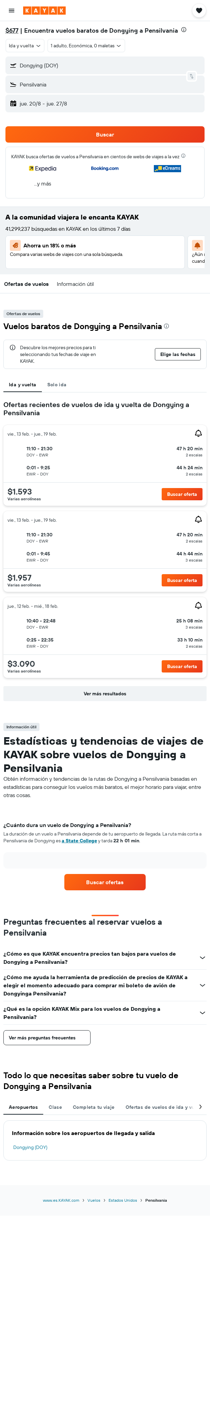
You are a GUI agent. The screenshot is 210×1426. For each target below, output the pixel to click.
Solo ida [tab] (57, 385)
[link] (105, 882)
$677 (11, 30)
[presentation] (184, 30)
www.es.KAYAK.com (61, 1200)
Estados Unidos (123, 1200)
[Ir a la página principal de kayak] (44, 10)
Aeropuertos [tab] (23, 1107)
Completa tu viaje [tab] (93, 1107)
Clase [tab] (55, 1107)
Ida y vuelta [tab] (22, 385)
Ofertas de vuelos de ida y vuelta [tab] (165, 1107)
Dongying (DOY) (30, 1147)
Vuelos (93, 1200)
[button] (11, 10)
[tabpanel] (105, 552)
